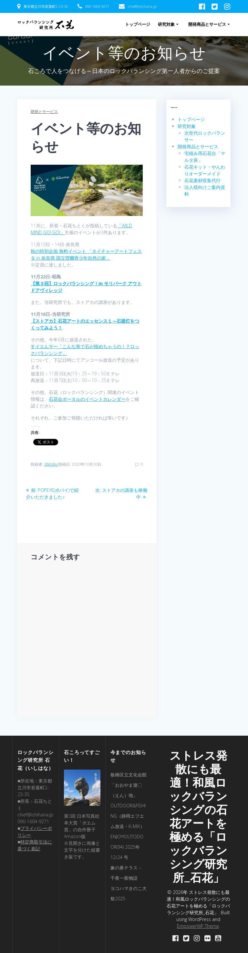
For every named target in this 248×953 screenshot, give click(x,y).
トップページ (137, 24)
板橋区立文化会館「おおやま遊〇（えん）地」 (128, 785)
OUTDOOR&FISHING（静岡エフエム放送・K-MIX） (128, 816)
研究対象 (166, 24)
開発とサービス (44, 111)
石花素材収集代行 (202, 180)
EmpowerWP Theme (198, 926)
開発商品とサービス (207, 24)
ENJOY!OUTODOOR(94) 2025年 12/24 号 (126, 847)
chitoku (50, 464)
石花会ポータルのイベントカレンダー (87, 399)
